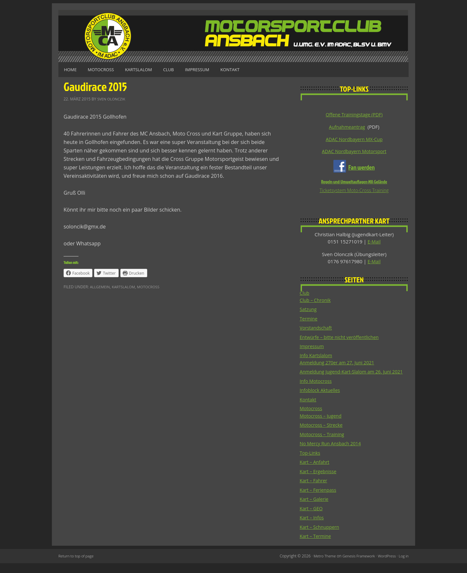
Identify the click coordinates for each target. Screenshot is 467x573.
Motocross (105, 69)
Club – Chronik (316, 301)
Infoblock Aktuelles (321, 399)
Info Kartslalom (317, 357)
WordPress (385, 565)
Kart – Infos (312, 527)
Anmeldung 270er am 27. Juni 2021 (339, 364)
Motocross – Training (323, 444)
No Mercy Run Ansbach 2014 (332, 453)
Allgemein (100, 286)
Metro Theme (320, 565)
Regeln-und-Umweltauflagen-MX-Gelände (354, 183)
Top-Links (310, 462)
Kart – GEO (312, 518)
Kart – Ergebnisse (319, 481)
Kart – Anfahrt (315, 471)
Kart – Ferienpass (319, 499)
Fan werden (361, 168)
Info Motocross (317, 390)
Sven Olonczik (112, 98)
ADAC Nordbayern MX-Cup (354, 139)
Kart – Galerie (315, 508)
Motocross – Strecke (322, 434)
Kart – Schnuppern (320, 536)
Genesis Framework (356, 565)
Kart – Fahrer (314, 490)
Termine (309, 320)
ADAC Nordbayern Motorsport (354, 152)
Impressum (211, 69)
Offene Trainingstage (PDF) (354, 114)
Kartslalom (146, 69)
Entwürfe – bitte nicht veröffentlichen (342, 338)
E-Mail (374, 243)
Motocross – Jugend (322, 425)
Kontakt (247, 69)
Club (179, 69)
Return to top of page (77, 565)
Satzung (308, 310)
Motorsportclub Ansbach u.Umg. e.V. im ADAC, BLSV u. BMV (233, 36)
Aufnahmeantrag (347, 127)
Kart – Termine (316, 545)
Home (71, 69)
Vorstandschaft (317, 329)
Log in (403, 565)
